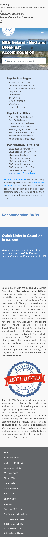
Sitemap (8, 503)
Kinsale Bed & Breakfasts (21, 135)
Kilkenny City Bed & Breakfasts (23, 129)
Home (7, 452)
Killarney (23, 406)
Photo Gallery (10, 483)
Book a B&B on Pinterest (14, 533)
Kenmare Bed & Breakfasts (22, 138)
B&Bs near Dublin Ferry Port (22, 151)
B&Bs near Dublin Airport (21, 148)
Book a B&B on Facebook (14, 519)
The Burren (14, 97)
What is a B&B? (11, 473)
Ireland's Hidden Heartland (22, 85)
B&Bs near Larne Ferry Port (22, 167)
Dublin (13, 406)
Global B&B (9, 478)
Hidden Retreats (17, 107)
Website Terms (11, 488)
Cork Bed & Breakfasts (19, 120)
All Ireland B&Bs (11, 457)
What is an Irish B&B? (15, 179)
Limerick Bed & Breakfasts (21, 123)
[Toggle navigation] (42, 32)
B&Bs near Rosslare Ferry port (23, 155)
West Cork (14, 104)
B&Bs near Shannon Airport (22, 161)
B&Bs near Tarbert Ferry (20, 170)
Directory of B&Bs (12, 468)
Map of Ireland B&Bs (26, 173)
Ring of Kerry (15, 91)
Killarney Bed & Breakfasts (21, 132)
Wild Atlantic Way (33, 409)
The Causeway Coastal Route (23, 88)
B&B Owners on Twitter (13, 524)
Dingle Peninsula (17, 100)
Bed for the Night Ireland (16, 514)
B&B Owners (10, 498)
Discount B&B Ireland (14, 509)
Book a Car (9, 493)
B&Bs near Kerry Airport (20, 164)
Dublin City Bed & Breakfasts (22, 117)
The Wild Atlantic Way (19, 82)
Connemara (14, 94)
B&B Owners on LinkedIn (14, 528)
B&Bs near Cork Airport (20, 158)
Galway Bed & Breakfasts (21, 126)
